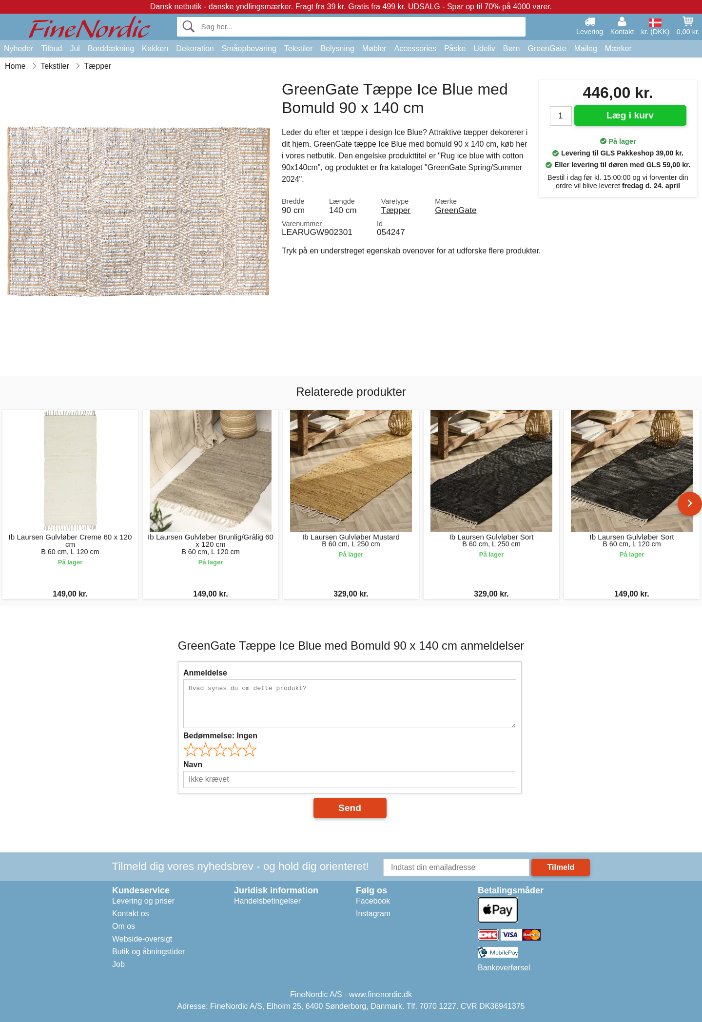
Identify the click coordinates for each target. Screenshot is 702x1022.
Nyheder (18, 48)
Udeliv (484, 48)
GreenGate (547, 48)
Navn (192, 764)
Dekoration (195, 48)
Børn (511, 48)
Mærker (618, 48)
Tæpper (395, 210)
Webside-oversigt (142, 939)
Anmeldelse (205, 673)
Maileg (585, 48)
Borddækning (111, 48)
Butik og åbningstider (148, 951)
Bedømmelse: (220, 736)
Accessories (415, 48)
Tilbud (51, 48)
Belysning (337, 48)
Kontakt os (130, 913)
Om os (123, 926)
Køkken (155, 48)
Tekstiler (298, 48)
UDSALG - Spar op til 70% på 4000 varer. (480, 6)
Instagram (373, 913)
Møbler (374, 48)
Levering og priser (143, 901)
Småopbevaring (249, 48)
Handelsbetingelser (267, 901)
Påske (455, 48)
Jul (74, 48)
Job (118, 964)
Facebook (373, 901)
